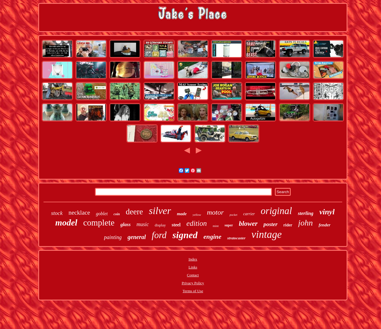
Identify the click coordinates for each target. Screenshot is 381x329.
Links (192, 267)
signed (185, 235)
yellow (197, 214)
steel (176, 224)
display (160, 225)
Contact (193, 275)
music (142, 224)
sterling (305, 213)
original (276, 211)
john (305, 222)
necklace (79, 212)
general (137, 237)
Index (192, 259)
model (66, 222)
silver (160, 210)
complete (98, 222)
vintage (266, 234)
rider (287, 225)
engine (212, 236)
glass (125, 224)
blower (248, 223)
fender (324, 225)
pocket (233, 214)
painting (113, 237)
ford (159, 235)
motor (215, 212)
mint (216, 226)
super (229, 225)
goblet (102, 213)
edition (196, 223)
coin (116, 214)
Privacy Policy (193, 283)
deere (134, 211)
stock (57, 213)
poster (270, 224)
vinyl (327, 212)
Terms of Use (193, 291)
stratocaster (236, 238)
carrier (249, 214)
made (182, 213)
